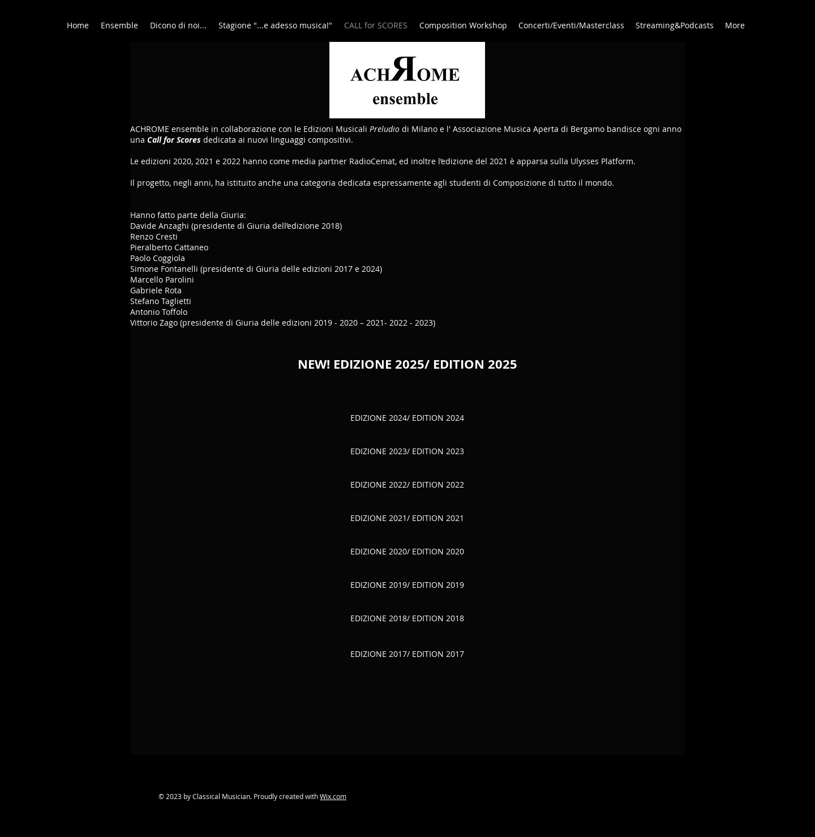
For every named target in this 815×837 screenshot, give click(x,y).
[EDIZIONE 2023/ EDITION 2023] (407, 451)
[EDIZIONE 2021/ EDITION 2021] (407, 518)
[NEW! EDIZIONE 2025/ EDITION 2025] (407, 364)
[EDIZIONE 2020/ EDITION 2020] (407, 552)
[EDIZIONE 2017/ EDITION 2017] (407, 654)
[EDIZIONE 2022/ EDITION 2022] (407, 485)
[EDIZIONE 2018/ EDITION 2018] (407, 618)
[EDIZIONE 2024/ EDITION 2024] (407, 418)
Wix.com (333, 796)
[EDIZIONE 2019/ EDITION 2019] (407, 585)
